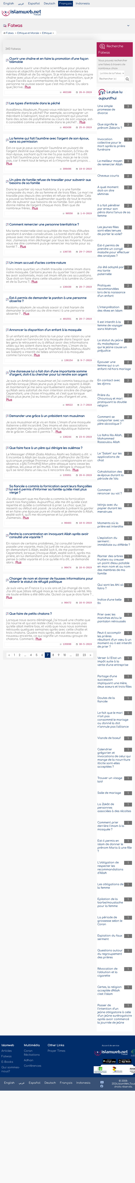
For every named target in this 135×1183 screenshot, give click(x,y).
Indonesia (83, 3)
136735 (67, 252)
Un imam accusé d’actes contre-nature (37, 262)
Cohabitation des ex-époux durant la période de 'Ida (110, 475)
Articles (6, 1050)
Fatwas (12, 25)
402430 (67, 127)
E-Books (7, 1061)
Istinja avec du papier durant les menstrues (109, 508)
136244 (67, 437)
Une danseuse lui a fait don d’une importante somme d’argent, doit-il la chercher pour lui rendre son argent (48, 373)
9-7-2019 (86, 360)
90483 (67, 523)
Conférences (32, 1065)
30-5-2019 (85, 644)
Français (65, 3)
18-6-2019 (85, 523)
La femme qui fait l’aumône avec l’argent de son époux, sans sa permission (49, 140)
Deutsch (49, 3)
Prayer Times (56, 1050)
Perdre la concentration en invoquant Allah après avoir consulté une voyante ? (48, 535)
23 (84, 655)
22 (77, 655)
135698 (67, 644)
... (25, 655)
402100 (67, 92)
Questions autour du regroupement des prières (110, 954)
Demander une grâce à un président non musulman (47, 416)
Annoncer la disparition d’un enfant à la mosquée (45, 330)
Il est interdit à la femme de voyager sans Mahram (110, 325)
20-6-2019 (85, 475)
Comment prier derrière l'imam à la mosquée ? (110, 826)
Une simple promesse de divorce (106, 110)
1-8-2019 (86, 213)
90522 (69, 405)
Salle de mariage (109, 792)
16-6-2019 (85, 567)
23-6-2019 (85, 437)
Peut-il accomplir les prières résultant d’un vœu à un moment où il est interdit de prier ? (114, 639)
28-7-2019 (85, 287)
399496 (67, 169)
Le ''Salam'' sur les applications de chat (109, 457)
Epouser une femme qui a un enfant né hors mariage (114, 365)
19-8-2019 (85, 169)
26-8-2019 (85, 92)
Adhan (28, 1060)
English (8, 3)
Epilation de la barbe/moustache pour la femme (110, 903)
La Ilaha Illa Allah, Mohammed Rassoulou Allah (109, 439)
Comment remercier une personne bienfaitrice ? (44, 224)
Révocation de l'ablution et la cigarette (107, 972)
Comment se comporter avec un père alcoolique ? (110, 420)
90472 (67, 603)
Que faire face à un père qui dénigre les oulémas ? (45, 448)
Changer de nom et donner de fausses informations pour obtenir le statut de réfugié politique (51, 580)
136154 (68, 360)
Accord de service (110, 1045)
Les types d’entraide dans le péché (34, 103)
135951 (67, 475)
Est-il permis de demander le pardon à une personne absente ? (47, 299)
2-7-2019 (86, 405)
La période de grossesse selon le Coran (109, 921)
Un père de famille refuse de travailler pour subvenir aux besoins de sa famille (50, 181)
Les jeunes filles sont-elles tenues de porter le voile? (109, 231)
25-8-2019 (85, 127)
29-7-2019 (85, 252)
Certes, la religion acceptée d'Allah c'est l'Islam (109, 990)
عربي (21, 3)
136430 (67, 287)
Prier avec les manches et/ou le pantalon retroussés (111, 618)
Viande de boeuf (109, 738)
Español (34, 3)
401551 (67, 319)
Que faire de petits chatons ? (30, 613)
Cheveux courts (108, 175)
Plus (28, 87)
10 (64, 655)
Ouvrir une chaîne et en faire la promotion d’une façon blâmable (48, 60)
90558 (69, 213)
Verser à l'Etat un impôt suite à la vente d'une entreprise (112, 661)
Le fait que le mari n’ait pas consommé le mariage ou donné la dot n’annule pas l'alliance (113, 719)
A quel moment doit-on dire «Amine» (107, 191)
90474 (67, 567)
